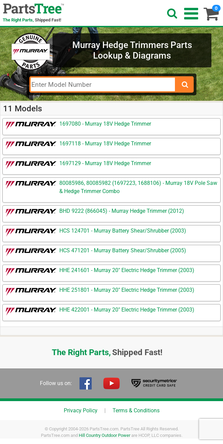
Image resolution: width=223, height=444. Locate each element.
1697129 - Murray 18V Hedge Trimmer (105, 163)
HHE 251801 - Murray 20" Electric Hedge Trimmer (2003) (126, 290)
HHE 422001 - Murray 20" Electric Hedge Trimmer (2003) (126, 309)
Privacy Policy (81, 410)
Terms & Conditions (136, 410)
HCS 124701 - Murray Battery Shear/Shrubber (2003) (122, 230)
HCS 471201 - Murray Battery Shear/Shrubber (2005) (122, 250)
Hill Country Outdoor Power (104, 435)
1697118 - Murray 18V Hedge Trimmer (105, 143)
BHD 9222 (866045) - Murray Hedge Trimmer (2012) (121, 211)
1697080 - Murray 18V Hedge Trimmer (105, 124)
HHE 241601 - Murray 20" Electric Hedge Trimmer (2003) (126, 270)
